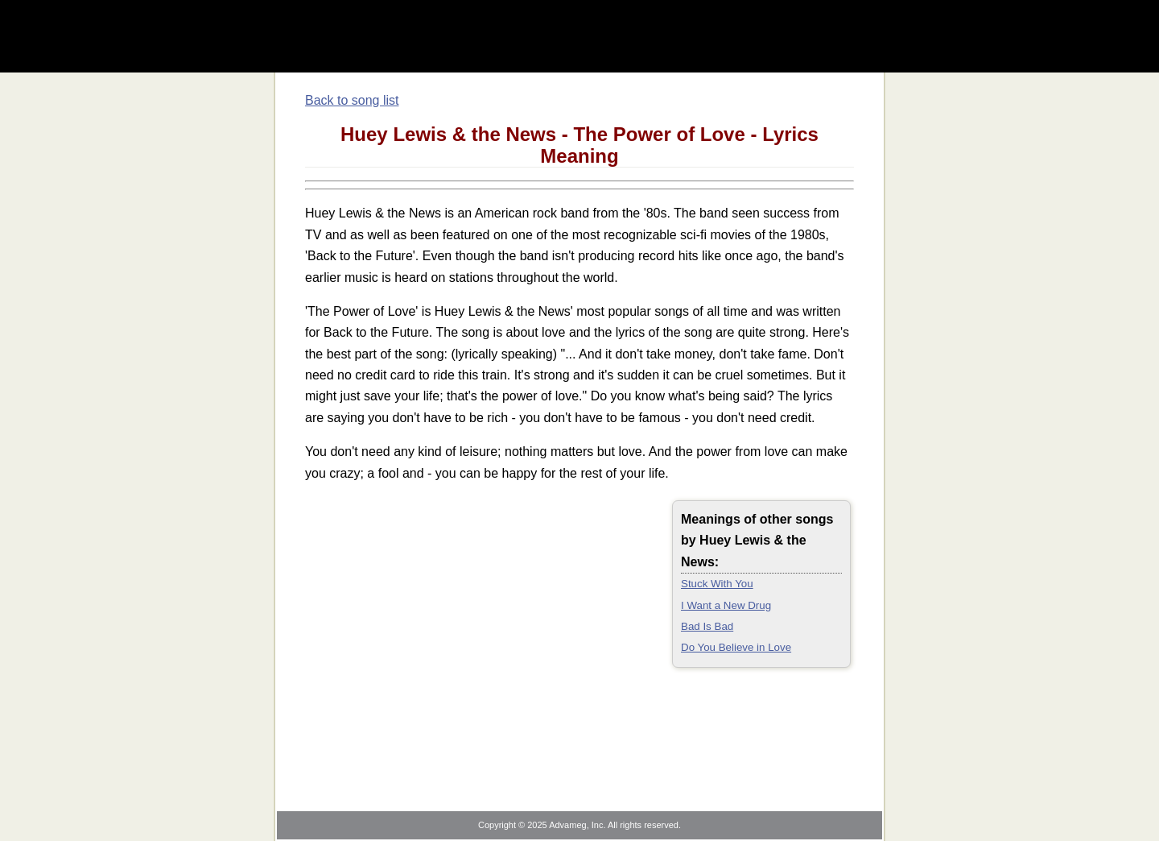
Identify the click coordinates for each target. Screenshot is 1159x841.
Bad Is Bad (707, 626)
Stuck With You (717, 584)
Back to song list (352, 100)
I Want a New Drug (726, 605)
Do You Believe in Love (736, 647)
